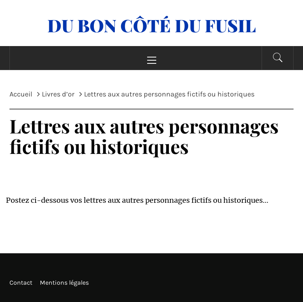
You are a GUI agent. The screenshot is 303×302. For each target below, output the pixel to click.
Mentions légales (64, 282)
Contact (20, 282)
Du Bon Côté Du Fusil (151, 25)
